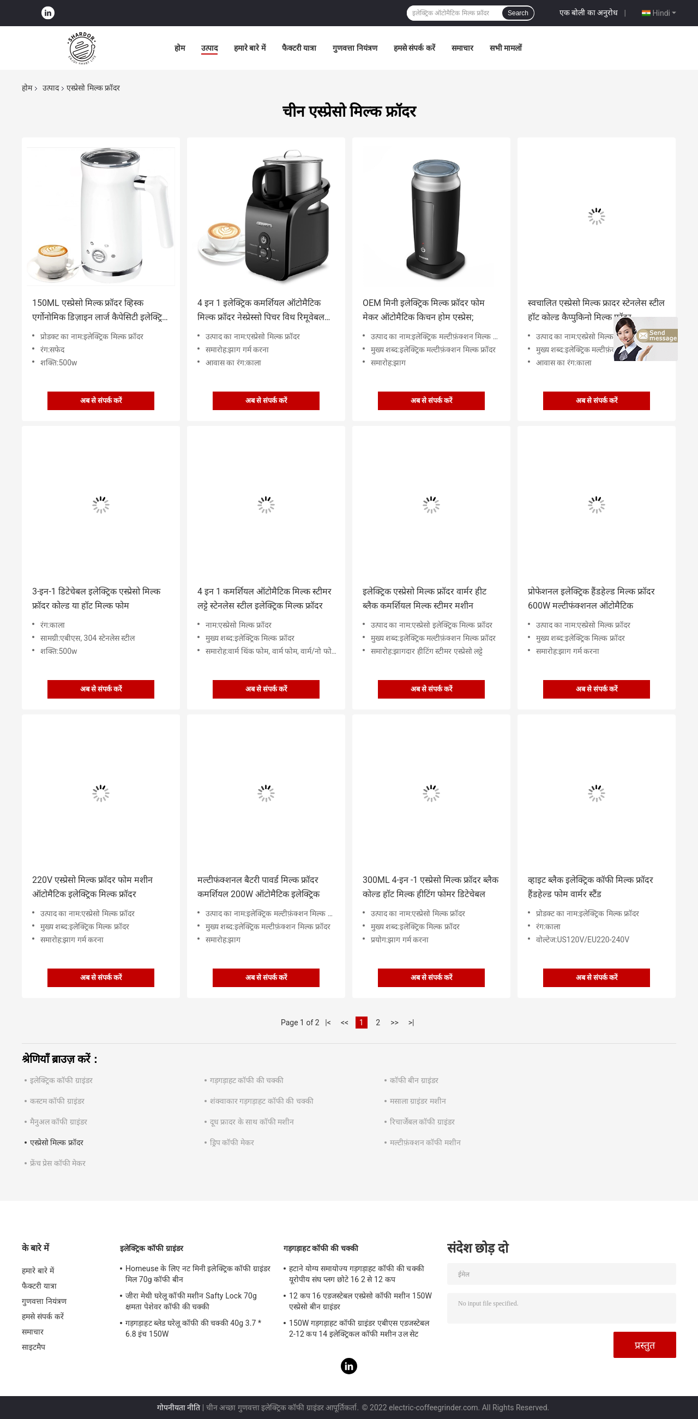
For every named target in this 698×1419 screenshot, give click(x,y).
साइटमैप (34, 1347)
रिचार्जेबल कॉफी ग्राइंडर (422, 1121)
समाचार (462, 48)
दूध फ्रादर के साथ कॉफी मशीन (252, 1121)
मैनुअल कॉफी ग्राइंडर (58, 1121)
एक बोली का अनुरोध (588, 12)
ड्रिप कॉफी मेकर (232, 1142)
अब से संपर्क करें (101, 400)
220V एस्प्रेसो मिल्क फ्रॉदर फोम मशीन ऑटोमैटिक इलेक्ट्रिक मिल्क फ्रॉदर (92, 887)
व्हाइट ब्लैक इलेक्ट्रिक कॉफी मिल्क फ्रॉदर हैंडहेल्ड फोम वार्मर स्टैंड (590, 887)
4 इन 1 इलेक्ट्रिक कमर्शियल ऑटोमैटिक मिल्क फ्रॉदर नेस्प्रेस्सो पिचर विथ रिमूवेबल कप (260, 311)
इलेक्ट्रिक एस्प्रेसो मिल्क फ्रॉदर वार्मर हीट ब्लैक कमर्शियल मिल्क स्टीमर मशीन (424, 598)
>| (411, 1022)
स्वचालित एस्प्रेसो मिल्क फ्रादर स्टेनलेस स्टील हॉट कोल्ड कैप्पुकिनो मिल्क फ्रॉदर (596, 310)
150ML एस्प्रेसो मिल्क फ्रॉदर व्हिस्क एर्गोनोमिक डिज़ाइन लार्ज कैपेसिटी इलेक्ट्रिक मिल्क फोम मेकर (100, 311)
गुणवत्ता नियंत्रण (355, 48)
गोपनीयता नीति (178, 1407)
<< (344, 1022)
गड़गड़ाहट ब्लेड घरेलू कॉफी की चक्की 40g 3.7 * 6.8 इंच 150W (193, 1328)
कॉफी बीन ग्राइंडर (414, 1080)
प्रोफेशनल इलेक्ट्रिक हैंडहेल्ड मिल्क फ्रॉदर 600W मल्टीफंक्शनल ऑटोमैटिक (591, 598)
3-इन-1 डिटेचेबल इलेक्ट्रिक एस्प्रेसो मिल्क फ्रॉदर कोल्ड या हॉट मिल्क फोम (96, 598)
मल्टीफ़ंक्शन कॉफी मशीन (425, 1142)
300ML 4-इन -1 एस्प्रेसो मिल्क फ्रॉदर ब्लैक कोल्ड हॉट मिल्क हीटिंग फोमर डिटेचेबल (430, 887)
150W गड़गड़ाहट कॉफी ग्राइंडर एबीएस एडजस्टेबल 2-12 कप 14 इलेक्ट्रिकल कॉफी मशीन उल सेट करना (359, 1330)
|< (328, 1022)
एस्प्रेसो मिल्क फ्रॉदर (56, 1142)
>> (394, 1022)
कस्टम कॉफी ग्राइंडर (57, 1101)
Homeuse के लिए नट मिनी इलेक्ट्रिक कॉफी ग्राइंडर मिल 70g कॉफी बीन (197, 1274)
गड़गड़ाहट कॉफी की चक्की (247, 1080)
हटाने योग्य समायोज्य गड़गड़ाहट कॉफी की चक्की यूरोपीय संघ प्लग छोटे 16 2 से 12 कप (356, 1274)
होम (179, 48)
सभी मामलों (506, 48)
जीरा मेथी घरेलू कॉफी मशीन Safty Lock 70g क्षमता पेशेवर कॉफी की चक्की (191, 1301)
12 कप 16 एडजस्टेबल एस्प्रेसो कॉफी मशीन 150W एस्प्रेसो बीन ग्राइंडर (360, 1301)
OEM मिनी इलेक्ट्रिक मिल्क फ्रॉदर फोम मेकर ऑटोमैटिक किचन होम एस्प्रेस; (424, 310)
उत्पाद (209, 48)
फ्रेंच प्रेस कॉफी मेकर (58, 1163)
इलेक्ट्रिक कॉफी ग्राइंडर (61, 1080)
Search (518, 13)
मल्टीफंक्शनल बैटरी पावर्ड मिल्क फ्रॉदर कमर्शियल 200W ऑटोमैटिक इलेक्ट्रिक (258, 887)
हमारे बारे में (250, 48)
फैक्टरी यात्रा (299, 48)
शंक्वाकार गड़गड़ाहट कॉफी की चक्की (262, 1101)
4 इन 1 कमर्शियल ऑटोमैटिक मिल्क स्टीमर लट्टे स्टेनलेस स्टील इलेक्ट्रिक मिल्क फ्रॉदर (264, 598)
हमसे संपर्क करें (414, 48)
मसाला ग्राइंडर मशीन (418, 1101)
